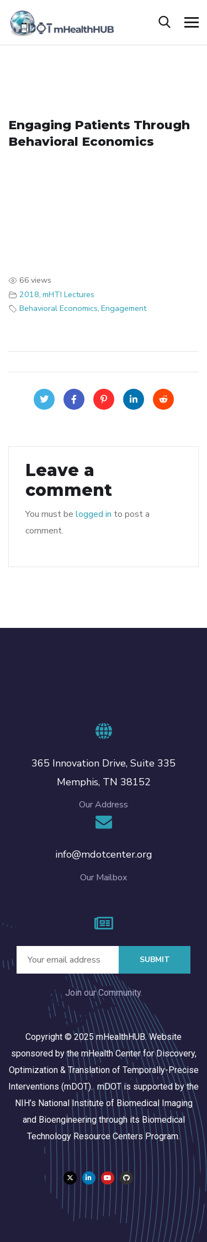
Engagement (123, 308)
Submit (155, 959)
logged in (94, 514)
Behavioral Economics (58, 308)
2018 (29, 294)
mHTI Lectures (68, 294)
